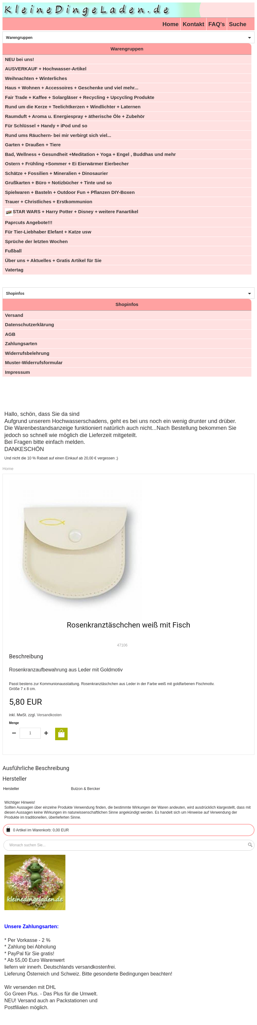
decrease (14, 733)
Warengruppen (19, 37)
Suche (237, 24)
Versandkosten (49, 715)
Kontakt (193, 24)
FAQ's (216, 24)
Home (171, 24)
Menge (14, 723)
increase (46, 733)
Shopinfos (15, 293)
